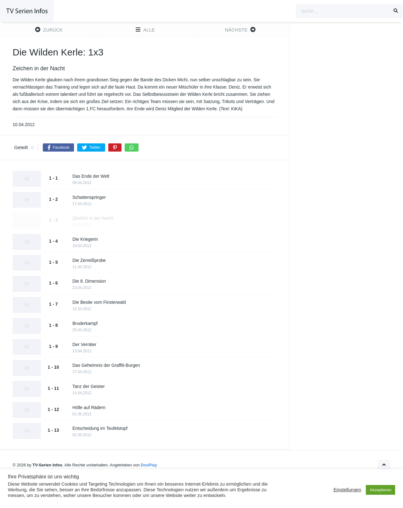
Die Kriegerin (85, 239)
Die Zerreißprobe (89, 260)
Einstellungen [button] (347, 489)
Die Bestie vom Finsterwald (99, 302)
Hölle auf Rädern (88, 407)
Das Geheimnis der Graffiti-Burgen (106, 365)
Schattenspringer (89, 197)
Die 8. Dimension (89, 281)
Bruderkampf (85, 323)
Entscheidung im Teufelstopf (100, 428)
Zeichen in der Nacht (92, 218)
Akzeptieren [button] (380, 490)
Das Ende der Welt (90, 176)
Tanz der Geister (88, 386)
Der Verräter (84, 344)
